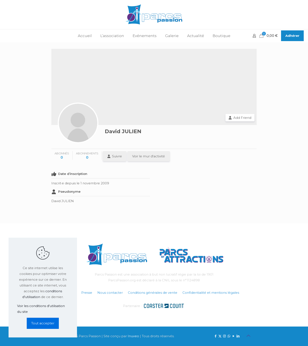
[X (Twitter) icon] (220, 336)
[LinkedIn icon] (238, 336)
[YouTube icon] (233, 336)
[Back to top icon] (248, 335)
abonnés (62, 156)
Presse (86, 293)
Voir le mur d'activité (148, 156)
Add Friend (242, 118)
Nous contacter (110, 293)
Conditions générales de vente (152, 293)
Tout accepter (42, 323)
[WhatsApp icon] (229, 336)
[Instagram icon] (224, 336)
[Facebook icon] (215, 336)
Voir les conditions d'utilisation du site (41, 309)
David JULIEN (123, 131)
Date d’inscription (72, 174)
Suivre (117, 156)
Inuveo (133, 336)
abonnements (87, 156)
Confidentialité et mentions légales (210, 293)
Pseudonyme (69, 191)
